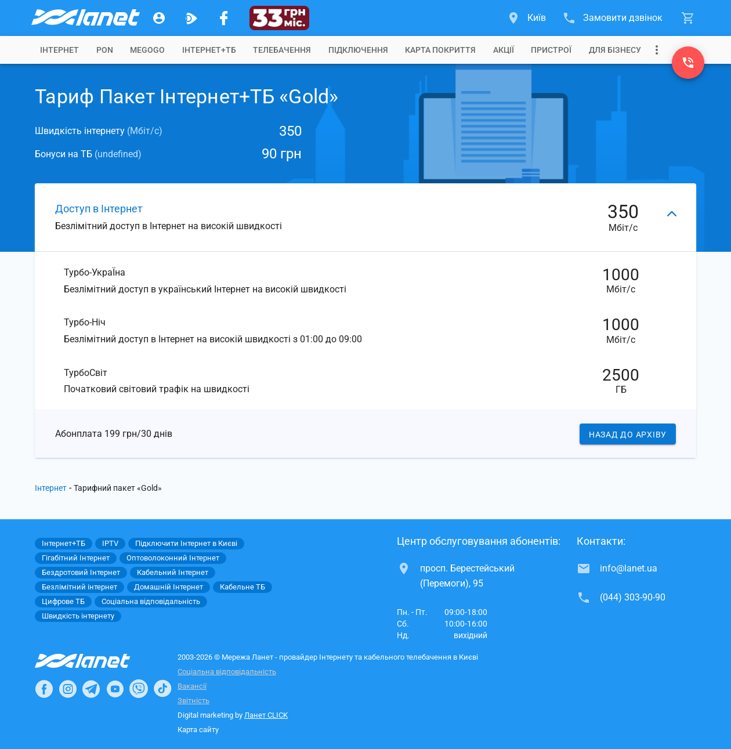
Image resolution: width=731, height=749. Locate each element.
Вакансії (192, 686)
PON (104, 50)
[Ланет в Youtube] (115, 688)
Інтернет (51, 488)
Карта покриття (440, 50)
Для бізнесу (615, 50)
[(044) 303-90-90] (688, 62)
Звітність (193, 700)
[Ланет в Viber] (138, 688)
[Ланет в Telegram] (91, 688)
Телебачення (282, 50)
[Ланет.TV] (191, 18)
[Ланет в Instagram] (68, 688)
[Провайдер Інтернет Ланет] (96, 661)
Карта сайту (198, 729)
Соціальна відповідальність (227, 671)
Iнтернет (59, 50)
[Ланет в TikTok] (162, 688)
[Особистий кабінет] (159, 18)
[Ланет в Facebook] (44, 688)
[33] (279, 18)
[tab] (59, 50)
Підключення (358, 50)
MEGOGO (147, 50)
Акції (503, 50)
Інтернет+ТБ (209, 50)
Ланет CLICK (266, 715)
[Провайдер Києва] (85, 18)
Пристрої (551, 50)
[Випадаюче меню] (656, 49)
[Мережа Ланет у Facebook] (224, 18)
